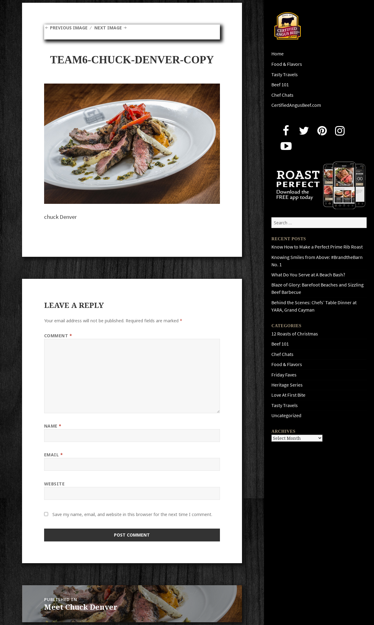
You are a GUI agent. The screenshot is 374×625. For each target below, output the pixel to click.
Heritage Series (287, 385)
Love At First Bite (288, 395)
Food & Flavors (286, 64)
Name (53, 426)
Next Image (108, 28)
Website (54, 484)
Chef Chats (282, 95)
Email (53, 455)
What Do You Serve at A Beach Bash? (308, 274)
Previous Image (69, 28)
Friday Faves (284, 375)
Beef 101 (280, 84)
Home (277, 54)
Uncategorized (286, 415)
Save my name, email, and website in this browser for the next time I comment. (132, 514)
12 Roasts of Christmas (294, 334)
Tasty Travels (284, 74)
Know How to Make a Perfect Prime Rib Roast (317, 247)
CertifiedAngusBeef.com (296, 105)
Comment (58, 336)
